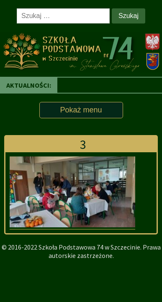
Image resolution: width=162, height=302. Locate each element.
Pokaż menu (81, 110)
